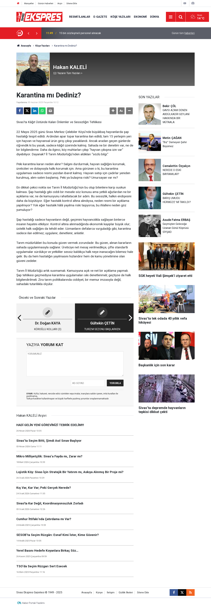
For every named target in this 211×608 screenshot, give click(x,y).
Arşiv (59, 3)
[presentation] (28, 33)
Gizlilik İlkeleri (126, 592)
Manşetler (29, 3)
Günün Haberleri (45, 3)
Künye (99, 592)
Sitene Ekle (71, 3)
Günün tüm (183, 33)
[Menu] (171, 17)
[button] (113, 110)
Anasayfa (23, 45)
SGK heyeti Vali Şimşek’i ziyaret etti (80, 32)
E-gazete (100, 16)
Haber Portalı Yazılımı (33, 603)
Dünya (154, 16)
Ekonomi (140, 16)
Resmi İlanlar (79, 16)
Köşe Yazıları (121, 16)
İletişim (111, 592)
